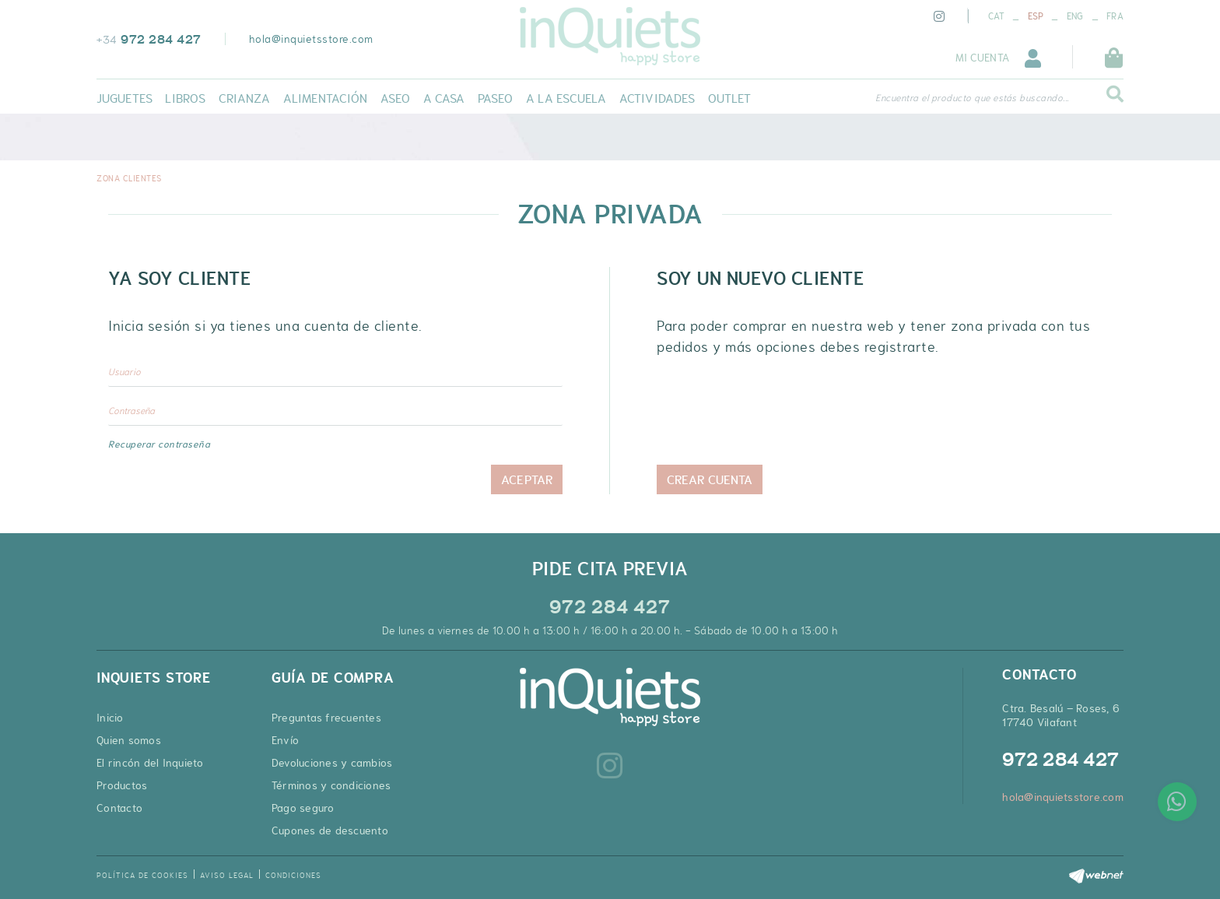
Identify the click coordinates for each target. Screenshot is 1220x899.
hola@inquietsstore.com (311, 39)
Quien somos (128, 740)
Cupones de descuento (330, 830)
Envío (285, 740)
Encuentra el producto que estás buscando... (972, 98)
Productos (121, 785)
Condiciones (293, 875)
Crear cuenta (709, 479)
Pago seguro (303, 808)
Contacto (119, 808)
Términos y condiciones (331, 785)
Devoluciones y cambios (332, 762)
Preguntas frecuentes (326, 717)
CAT (996, 16)
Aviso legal (227, 875)
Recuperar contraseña (159, 444)
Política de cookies (142, 875)
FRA (1115, 16)
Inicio (110, 717)
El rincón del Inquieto (150, 762)
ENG (1075, 16)
